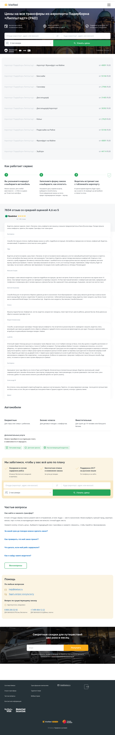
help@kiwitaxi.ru (16, 589)
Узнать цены (82, 43)
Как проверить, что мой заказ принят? (21, 539)
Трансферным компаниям (39, 685)
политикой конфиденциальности (63, 656)
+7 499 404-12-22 (38, 610)
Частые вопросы (9, 696)
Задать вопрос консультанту (21, 594)
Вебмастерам (35, 696)
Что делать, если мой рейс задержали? (21, 547)
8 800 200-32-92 (11, 610)
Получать (76, 648)
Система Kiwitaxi (9, 685)
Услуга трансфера (10, 691)
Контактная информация (12, 701)
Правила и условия (60, 728)
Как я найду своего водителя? (17, 556)
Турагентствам (36, 691)
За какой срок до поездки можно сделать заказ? (26, 531)
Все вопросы (15, 565)
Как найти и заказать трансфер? (18, 513)
